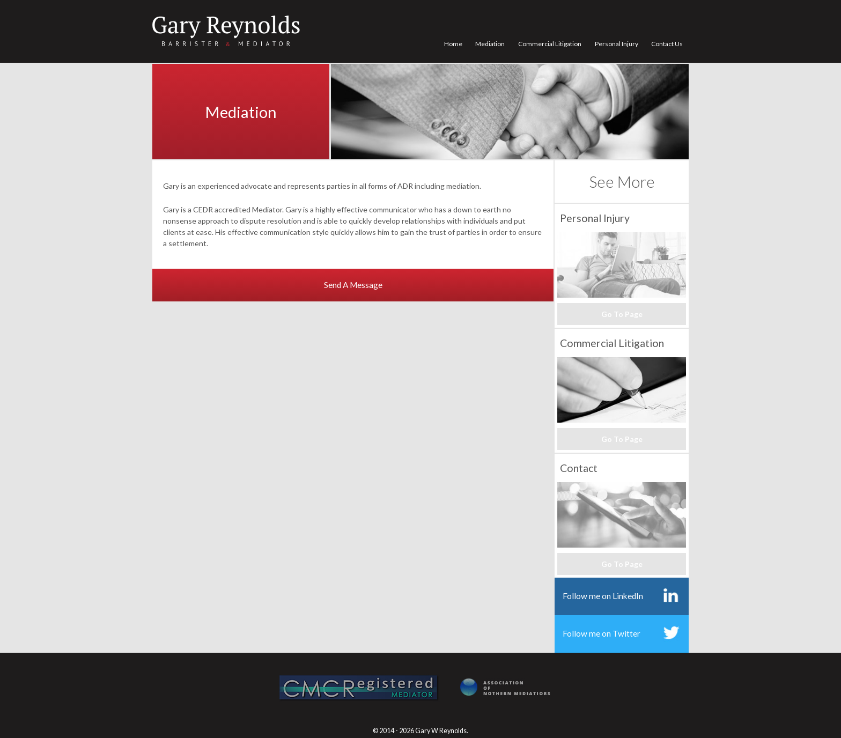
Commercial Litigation (549, 44)
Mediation (490, 44)
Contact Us (667, 44)
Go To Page (622, 314)
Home (453, 44)
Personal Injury (616, 44)
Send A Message (353, 285)
